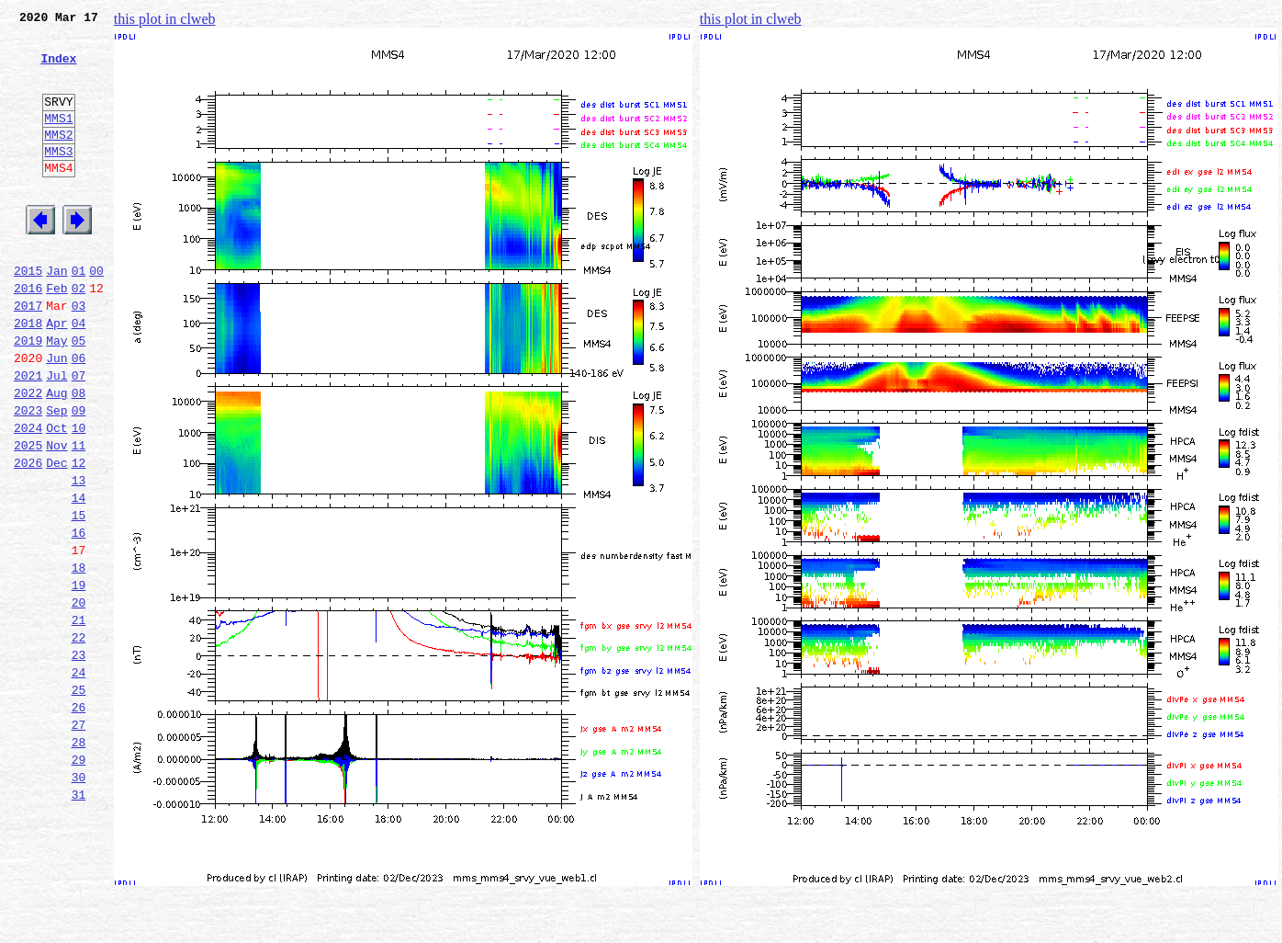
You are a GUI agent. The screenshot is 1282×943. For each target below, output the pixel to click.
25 (79, 799)
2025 (28, 516)
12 (79, 536)
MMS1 (58, 139)
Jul (56, 435)
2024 (28, 496)
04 (79, 375)
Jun (56, 415)
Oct (56, 496)
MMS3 (58, 178)
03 (79, 355)
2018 (28, 375)
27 (79, 840)
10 (79, 496)
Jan (56, 314)
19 (79, 678)
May (56, 395)
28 (79, 860)
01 (79, 314)
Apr (56, 375)
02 (79, 334)
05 (79, 395)
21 (79, 718)
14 (79, 577)
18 (79, 658)
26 (79, 820)
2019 (28, 395)
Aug (56, 456)
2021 (28, 435)
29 (79, 880)
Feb (56, 334)
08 (79, 456)
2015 (28, 314)
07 (79, 435)
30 (79, 900)
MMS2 (58, 159)
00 (96, 314)
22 (79, 739)
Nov (56, 516)
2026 (28, 536)
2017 (28, 355)
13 (79, 557)
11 (79, 516)
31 (79, 921)
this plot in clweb (165, 19)
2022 (28, 456)
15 (79, 597)
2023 (28, 476)
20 (79, 698)
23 (79, 759)
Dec (56, 536)
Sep (56, 476)
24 (79, 779)
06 (79, 415)
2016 (28, 334)
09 (79, 476)
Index (58, 69)
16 (79, 617)
